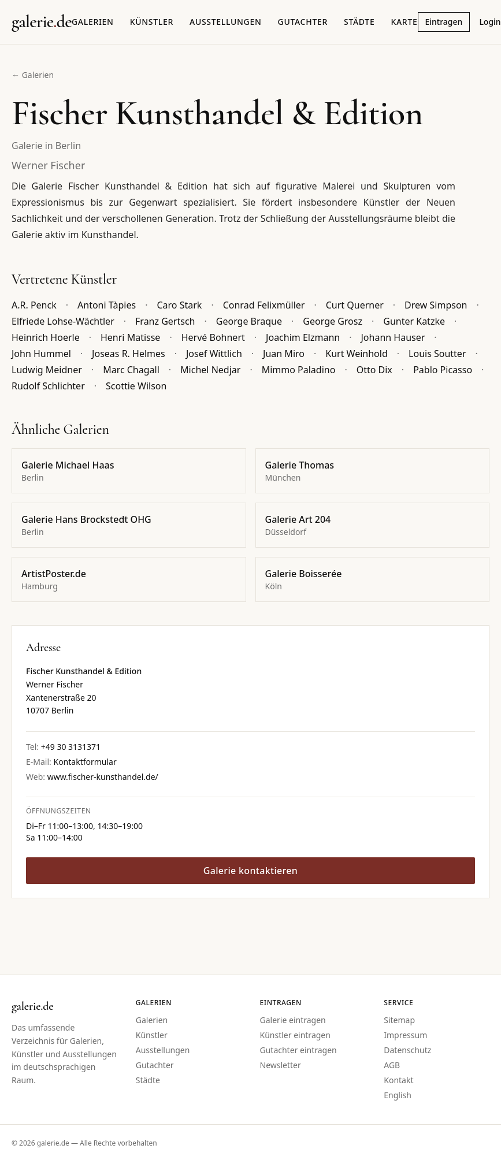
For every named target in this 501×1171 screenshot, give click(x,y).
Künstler (151, 21)
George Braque (249, 321)
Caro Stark (179, 305)
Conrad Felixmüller (264, 305)
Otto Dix (374, 369)
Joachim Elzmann (303, 337)
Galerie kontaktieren (250, 870)
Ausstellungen (226, 21)
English (397, 1095)
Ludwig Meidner (47, 369)
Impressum (405, 1034)
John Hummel (41, 353)
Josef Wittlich (214, 353)
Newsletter (280, 1065)
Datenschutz (407, 1049)
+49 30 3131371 (71, 746)
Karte (404, 21)
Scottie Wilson (136, 386)
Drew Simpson (435, 305)
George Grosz (332, 321)
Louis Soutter (437, 353)
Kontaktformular (84, 761)
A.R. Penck (34, 305)
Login (489, 21)
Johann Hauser (393, 337)
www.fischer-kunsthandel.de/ (102, 776)
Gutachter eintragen (298, 1049)
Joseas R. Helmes (128, 353)
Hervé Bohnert (213, 337)
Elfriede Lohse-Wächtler (63, 321)
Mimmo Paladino (299, 369)
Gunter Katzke (414, 321)
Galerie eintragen (293, 1019)
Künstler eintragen (295, 1034)
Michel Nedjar (210, 369)
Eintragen (444, 21)
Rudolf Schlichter (48, 386)
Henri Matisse (130, 337)
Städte (359, 21)
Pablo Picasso (442, 369)
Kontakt (398, 1080)
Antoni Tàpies (106, 305)
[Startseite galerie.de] (42, 22)
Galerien (93, 21)
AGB (392, 1065)
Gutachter (303, 21)
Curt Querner (355, 305)
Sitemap (399, 1019)
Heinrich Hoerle (46, 337)
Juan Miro (284, 353)
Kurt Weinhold (356, 353)
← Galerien (33, 74)
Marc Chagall (131, 369)
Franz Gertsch (165, 321)
